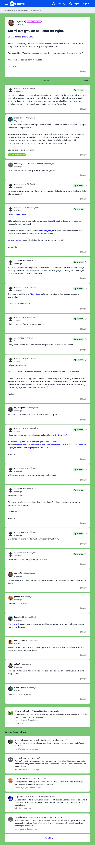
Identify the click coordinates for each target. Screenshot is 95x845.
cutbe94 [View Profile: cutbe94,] (17, 664)
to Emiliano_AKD (31, 207)
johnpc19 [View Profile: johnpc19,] (18, 597)
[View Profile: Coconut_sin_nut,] (10, 780)
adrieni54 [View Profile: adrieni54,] (18, 573)
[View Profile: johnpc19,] (10, 598)
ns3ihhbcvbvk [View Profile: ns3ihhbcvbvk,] (20, 829)
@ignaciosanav (14, 240)
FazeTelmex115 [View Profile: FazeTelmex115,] (21, 769)
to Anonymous (30, 118)
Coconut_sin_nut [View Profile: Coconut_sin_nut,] (22, 787)
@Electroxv (17, 495)
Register (77, 4)
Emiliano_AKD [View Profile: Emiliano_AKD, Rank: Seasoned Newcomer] (20, 164)
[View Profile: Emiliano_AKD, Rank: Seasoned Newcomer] (10, 165)
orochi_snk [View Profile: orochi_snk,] (18, 118)
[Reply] (83, 71)
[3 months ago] (32, 749)
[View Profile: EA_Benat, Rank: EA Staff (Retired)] (11, 23)
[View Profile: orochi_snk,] (10, 119)
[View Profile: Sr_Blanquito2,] (10, 409)
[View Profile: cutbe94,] (10, 665)
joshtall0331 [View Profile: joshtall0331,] (19, 617)
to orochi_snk (49, 164)
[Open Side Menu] (6, 4)
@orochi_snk (53, 221)
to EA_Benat (29, 88)
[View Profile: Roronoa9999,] (10, 642)
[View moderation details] (85, 90)
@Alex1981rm (27, 36)
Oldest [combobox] (86, 81)
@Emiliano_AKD (19, 214)
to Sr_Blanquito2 (31, 428)
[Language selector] (59, 3)
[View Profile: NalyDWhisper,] (10, 741)
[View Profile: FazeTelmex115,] (10, 759)
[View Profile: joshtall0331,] (10, 618)
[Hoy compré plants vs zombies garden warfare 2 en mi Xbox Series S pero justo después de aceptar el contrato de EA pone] (51, 823)
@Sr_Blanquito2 (60, 435)
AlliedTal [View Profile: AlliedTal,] (18, 808)
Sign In (86, 4)
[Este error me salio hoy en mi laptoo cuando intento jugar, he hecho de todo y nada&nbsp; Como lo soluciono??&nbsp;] (51, 744)
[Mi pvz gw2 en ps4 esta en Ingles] (28, 24)
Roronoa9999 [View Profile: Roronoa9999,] (19, 640)
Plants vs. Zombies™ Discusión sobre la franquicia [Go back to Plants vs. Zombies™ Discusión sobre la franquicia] (23, 10)
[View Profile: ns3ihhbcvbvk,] (10, 819)
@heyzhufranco (19, 365)
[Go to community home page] (17, 3)
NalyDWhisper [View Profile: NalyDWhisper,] (20, 749)
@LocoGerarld (36, 294)
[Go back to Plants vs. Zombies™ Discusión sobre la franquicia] (51, 711)
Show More (47, 838)
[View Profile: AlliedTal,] (10, 798)
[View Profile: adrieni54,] (10, 574)
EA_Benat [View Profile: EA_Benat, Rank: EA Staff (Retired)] (19, 21)
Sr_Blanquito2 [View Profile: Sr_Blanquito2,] (20, 408)
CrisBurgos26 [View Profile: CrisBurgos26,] (20, 687)
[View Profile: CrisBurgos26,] (10, 688)
